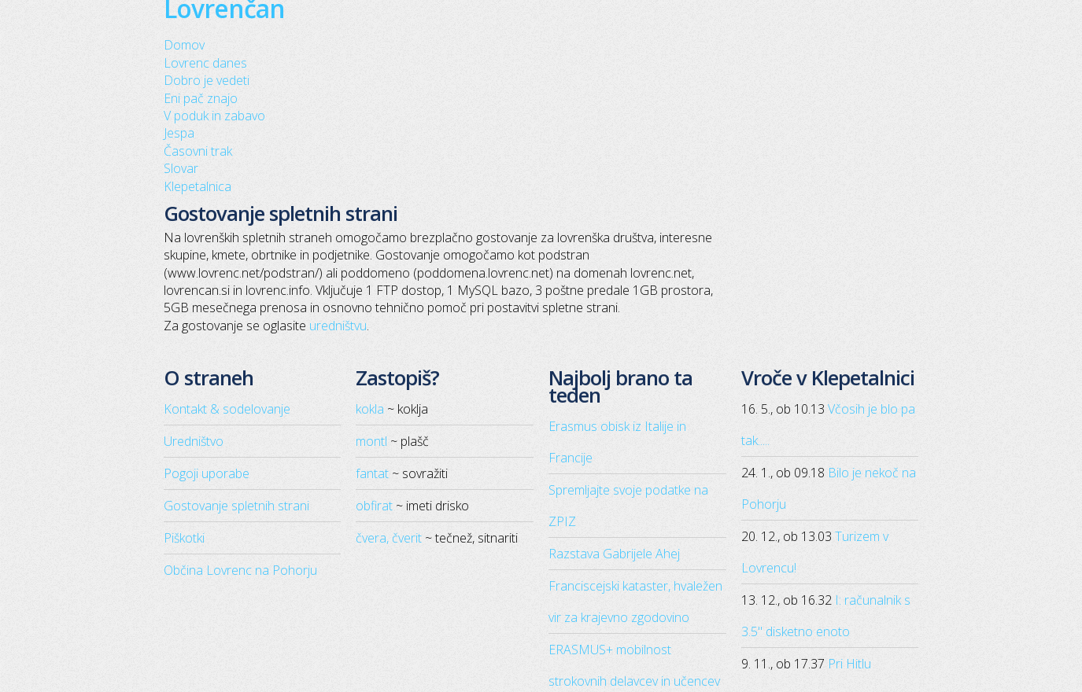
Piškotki (184, 538)
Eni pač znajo (201, 98)
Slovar (181, 168)
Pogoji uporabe (206, 473)
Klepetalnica (197, 186)
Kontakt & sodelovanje (227, 409)
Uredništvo (193, 441)
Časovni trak (198, 151)
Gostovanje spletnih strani (236, 505)
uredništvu (338, 325)
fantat (372, 473)
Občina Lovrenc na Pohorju (240, 570)
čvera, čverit (389, 538)
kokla (370, 409)
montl (371, 441)
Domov (184, 44)
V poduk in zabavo (214, 115)
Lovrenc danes (205, 63)
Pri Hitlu (849, 663)
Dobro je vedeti (206, 80)
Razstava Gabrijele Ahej (614, 553)
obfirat (374, 505)
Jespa (179, 133)
